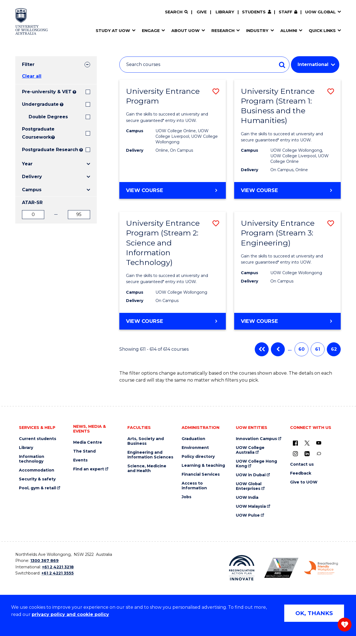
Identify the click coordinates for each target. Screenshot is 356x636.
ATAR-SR (32, 202)
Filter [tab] (28, 64)
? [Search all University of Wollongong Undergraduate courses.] (62, 104)
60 (301, 349)
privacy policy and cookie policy (70, 614)
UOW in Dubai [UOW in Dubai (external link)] (251, 475)
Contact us (302, 464)
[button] (215, 91)
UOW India (247, 497)
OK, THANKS (314, 613)
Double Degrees (48, 116)
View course (160, 193)
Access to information (194, 485)
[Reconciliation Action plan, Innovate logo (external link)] (242, 567)
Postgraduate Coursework (36, 133)
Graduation (193, 438)
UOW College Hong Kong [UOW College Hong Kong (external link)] (256, 463)
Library (225, 11)
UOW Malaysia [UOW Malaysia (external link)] (251, 506)
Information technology (31, 459)
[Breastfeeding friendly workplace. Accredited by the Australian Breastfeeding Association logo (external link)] (321, 568)
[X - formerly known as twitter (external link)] (307, 442)
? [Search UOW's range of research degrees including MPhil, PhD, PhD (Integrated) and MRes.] (81, 150)
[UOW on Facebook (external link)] (295, 442)
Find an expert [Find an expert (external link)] (88, 469)
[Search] (176, 12)
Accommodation (36, 470)
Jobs (186, 497)
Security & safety (37, 479)
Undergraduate (40, 104)
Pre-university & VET (46, 91)
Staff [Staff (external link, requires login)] (285, 11)
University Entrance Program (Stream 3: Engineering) (278, 232)
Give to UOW (303, 482)
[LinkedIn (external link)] (307, 453)
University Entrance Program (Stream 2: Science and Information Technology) (163, 242)
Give (202, 11)
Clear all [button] (31, 76)
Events (80, 460)
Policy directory (198, 456)
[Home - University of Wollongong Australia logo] (31, 21)
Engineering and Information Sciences (150, 455)
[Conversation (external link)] (318, 453)
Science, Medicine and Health (146, 468)
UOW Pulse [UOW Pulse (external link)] (248, 515)
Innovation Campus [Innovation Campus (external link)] (256, 438)
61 (317, 349)
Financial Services (201, 474)
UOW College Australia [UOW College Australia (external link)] (250, 450)
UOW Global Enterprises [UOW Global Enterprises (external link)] (248, 486)
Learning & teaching (203, 465)
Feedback (300, 473)
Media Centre (87, 442)
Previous (278, 349)
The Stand (84, 451)
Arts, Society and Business (145, 441)
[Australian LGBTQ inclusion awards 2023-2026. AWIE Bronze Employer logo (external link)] (281, 568)
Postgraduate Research (50, 149)
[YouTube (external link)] (318, 442)
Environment (195, 447)
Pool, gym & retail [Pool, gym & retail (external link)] (37, 488)
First (262, 349)
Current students (37, 438)
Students (254, 11)
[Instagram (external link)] (295, 453)
